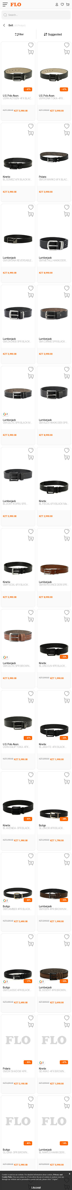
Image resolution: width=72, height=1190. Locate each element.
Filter (19, 34)
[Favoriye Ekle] (31, 45)
